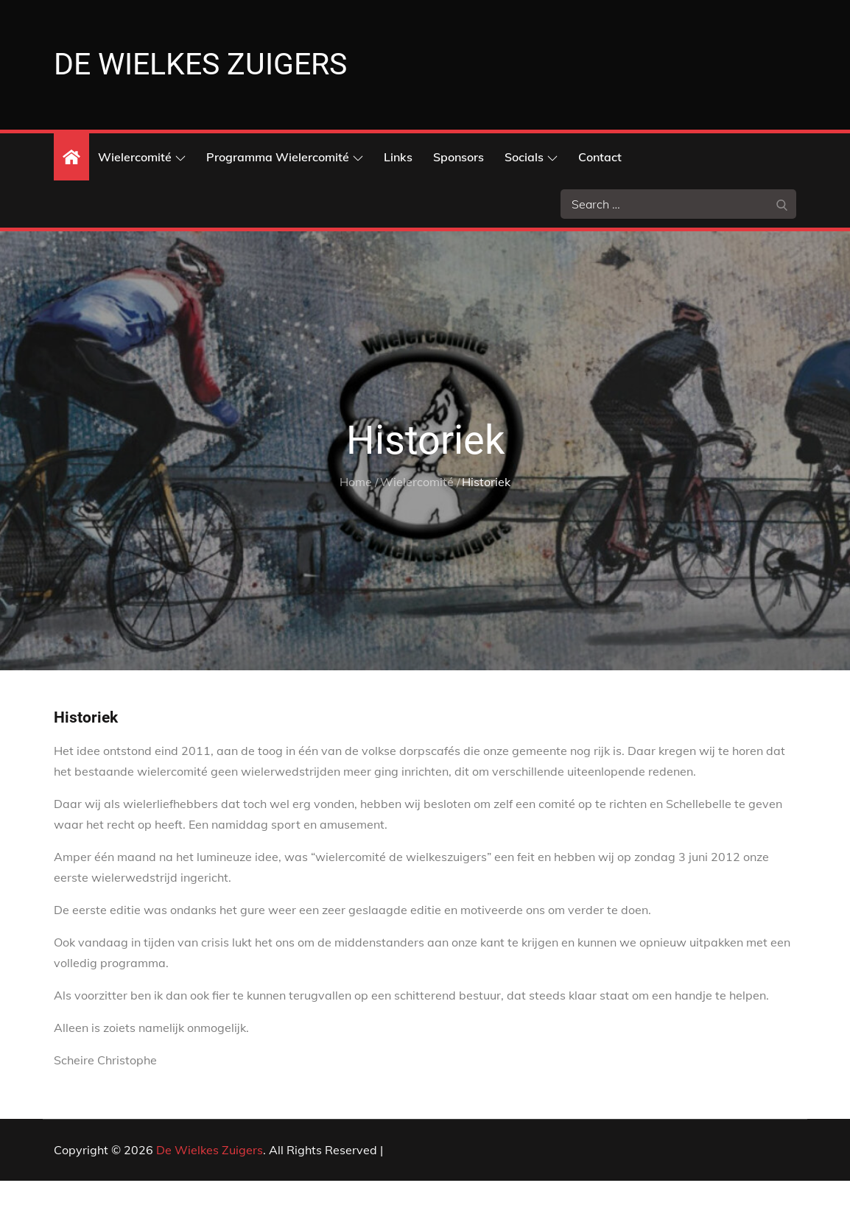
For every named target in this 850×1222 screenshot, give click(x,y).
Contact (600, 197)
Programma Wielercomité (284, 197)
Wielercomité (142, 197)
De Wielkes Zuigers (209, 1191)
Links (398, 197)
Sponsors (458, 197)
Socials (531, 197)
